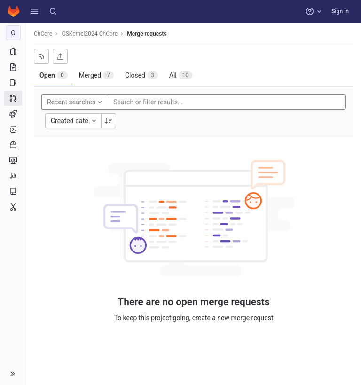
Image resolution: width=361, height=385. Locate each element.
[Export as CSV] (60, 56)
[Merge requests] (13, 98)
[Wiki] (13, 191)
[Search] (53, 11)
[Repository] (13, 67)
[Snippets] (13, 206)
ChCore (43, 34)
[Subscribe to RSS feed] (41, 56)
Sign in (340, 11)
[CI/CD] (13, 113)
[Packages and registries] (13, 144)
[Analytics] (13, 175)
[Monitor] (13, 160)
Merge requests (146, 34)
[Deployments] (13, 129)
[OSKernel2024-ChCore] (13, 33)
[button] (34, 11)
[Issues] (13, 82)
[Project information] (13, 51)
